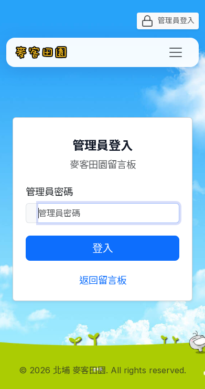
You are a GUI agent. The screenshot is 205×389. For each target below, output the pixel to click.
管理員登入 (168, 21)
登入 (102, 248)
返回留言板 (102, 280)
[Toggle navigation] (175, 52)
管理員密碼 (49, 191)
